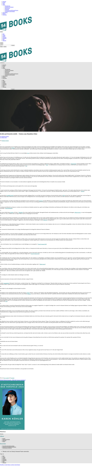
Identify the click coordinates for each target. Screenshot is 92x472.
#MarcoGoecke (78, 212)
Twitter (3, 35)
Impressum (4, 440)
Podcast (4, 13)
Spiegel (82, 191)
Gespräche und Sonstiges (10, 11)
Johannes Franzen (5, 140)
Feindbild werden (9, 195)
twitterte (29, 293)
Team (3, 3)
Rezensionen (7, 8)
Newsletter (4, 14)
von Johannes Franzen (4, 136)
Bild (64, 195)
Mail (3, 33)
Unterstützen (4, 12)
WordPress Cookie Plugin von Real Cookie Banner (10, 464)
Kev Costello (6, 377)
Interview (41, 200)
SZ (26, 165)
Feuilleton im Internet (9, 7)
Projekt (3, 2)
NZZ (47, 164)
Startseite (4, 1)
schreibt (11, 212)
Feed (3, 39)
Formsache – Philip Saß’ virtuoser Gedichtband (12, 380)
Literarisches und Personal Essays (11, 10)
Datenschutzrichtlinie (6, 439)
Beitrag (13, 147)
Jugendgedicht (6, 283)
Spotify (3, 36)
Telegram (4, 40)
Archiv (3, 4)
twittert (28, 292)
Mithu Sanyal (42, 264)
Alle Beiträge (7, 5)
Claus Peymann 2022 (42, 244)
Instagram (4, 38)
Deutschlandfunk (8, 208)
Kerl (28, 153)
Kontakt (3, 438)
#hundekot (21, 212)
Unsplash (12, 377)
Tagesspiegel (73, 163)
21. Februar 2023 (3, 137)
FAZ (6, 301)
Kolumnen (7, 9)
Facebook (4, 37)
